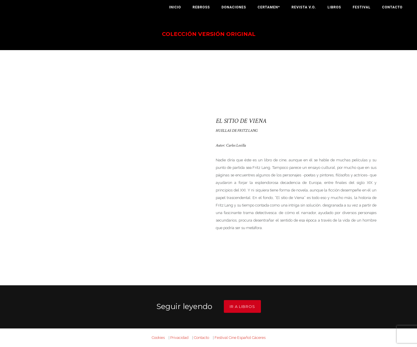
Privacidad (179, 337)
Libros (334, 7)
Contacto (392, 7)
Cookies (158, 337)
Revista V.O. (304, 7)
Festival (362, 7)
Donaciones (234, 7)
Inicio (175, 7)
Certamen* (269, 7)
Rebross (201, 7)
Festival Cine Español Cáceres (240, 337)
